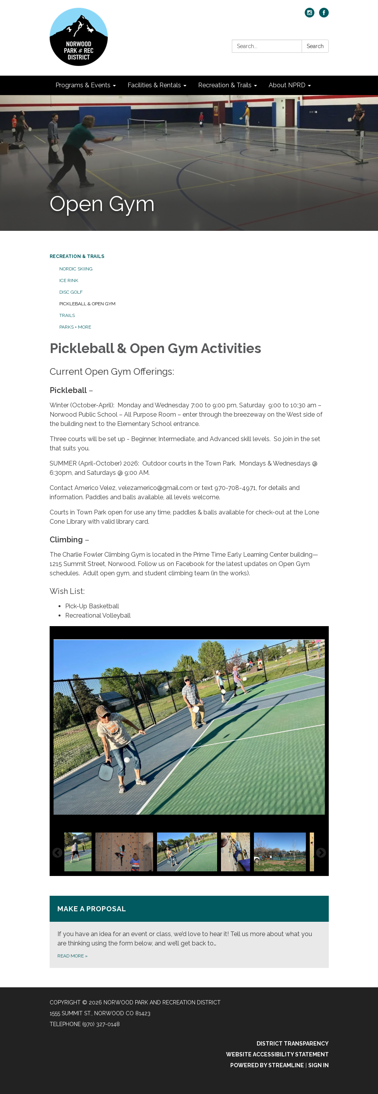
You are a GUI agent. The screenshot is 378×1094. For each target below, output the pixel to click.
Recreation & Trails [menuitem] (225, 85)
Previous (57, 853)
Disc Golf (71, 292)
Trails (67, 315)
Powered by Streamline (267, 1065)
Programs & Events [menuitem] (82, 85)
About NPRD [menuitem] (287, 85)
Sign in (318, 1065)
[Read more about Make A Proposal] (189, 932)
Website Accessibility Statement (277, 1054)
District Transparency (293, 1043)
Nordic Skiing (76, 269)
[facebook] (324, 15)
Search (315, 46)
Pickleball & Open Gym (87, 303)
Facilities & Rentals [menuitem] (154, 85)
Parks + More (75, 327)
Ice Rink (68, 280)
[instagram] (309, 15)
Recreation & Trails (77, 256)
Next (321, 853)
